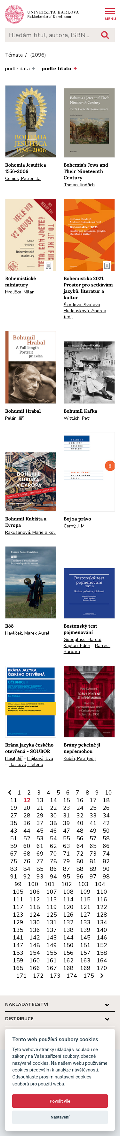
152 (102, 945)
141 (18, 937)
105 (18, 892)
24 (80, 808)
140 (102, 930)
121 (85, 907)
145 (85, 937)
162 (68, 960)
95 (66, 876)
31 (66, 815)
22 (53, 808)
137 (51, 930)
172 (38, 976)
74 (106, 853)
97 (93, 876)
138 (68, 930)
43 (13, 831)
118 (34, 907)
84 (26, 869)
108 (68, 892)
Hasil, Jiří (13, 758)
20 (26, 808)
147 (18, 945)
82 (106, 861)
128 (102, 915)
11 (13, 800)
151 (85, 945)
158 (102, 953)
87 (66, 869)
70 (53, 853)
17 (93, 800)
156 (68, 953)
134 (102, 922)
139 (85, 930)
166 (34, 968)
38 (53, 823)
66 (106, 846)
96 (80, 876)
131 (51, 922)
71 (66, 853)
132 (68, 922)
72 (80, 853)
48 (80, 831)
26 (106, 808)
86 (53, 869)
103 (83, 884)
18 (106, 800)
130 (34, 922)
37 (40, 823)
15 (66, 800)
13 (40, 800)
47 (66, 831)
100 (33, 884)
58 (106, 838)
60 (26, 846)
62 (53, 846)
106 (34, 892)
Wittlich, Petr (77, 418)
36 (26, 823)
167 (51, 968)
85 (40, 869)
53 (40, 838)
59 (13, 846)
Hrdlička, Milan (20, 292)
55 (66, 838)
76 (26, 861)
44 (26, 831)
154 (34, 953)
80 (80, 861)
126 (68, 915)
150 (68, 945)
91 (13, 876)
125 (51, 915)
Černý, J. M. (74, 526)
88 (80, 869)
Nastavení (60, 1117)
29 (40, 815)
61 (40, 846)
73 (93, 853)
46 (53, 831)
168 (68, 968)
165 (18, 968)
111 (18, 899)
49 (93, 831)
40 (80, 823)
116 (102, 899)
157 (85, 953)
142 (34, 937)
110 (102, 892)
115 (85, 899)
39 (66, 823)
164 (102, 960)
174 (72, 976)
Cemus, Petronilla (23, 179)
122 (102, 907)
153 (18, 953)
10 (108, 792)
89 (93, 869)
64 (80, 846)
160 (34, 960)
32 (80, 815)
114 (68, 899)
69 (40, 853)
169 (85, 968)
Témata (14, 55)
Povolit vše (60, 1101)
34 (106, 815)
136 (34, 930)
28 (26, 815)
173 (55, 976)
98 (106, 876)
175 (89, 976)
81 (93, 861)
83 (13, 869)
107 (51, 892)
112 (34, 899)
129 (18, 922)
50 (106, 831)
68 (26, 853)
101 (49, 884)
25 (93, 808)
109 (85, 892)
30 (53, 815)
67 (13, 853)
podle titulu (59, 68)
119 (51, 907)
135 (18, 930)
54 (53, 838)
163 (85, 960)
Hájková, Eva (40, 758)
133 (85, 922)
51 (13, 838)
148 (34, 945)
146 (102, 937)
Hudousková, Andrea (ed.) (85, 314)
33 (93, 815)
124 (34, 915)
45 (40, 831)
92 (26, 876)
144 (68, 937)
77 (40, 861)
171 (21, 976)
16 (80, 800)
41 (93, 823)
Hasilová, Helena (26, 764)
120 (68, 907)
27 (13, 815)
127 (85, 915)
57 (93, 838)
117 (18, 907)
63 (66, 846)
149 (51, 945)
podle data (20, 68)
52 (26, 838)
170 (102, 968)
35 (13, 823)
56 (80, 838)
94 (53, 876)
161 (51, 960)
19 (13, 808)
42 (106, 823)
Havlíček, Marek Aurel (27, 633)
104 (100, 884)
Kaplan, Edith (77, 646)
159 (18, 960)
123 (18, 915)
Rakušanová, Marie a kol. (30, 532)
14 (53, 800)
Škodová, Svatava (82, 305)
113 (51, 899)
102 (66, 884)
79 (66, 861)
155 (51, 953)
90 (106, 869)
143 (51, 937)
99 (18, 884)
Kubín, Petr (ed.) (80, 758)
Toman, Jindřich (79, 185)
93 (40, 876)
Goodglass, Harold (82, 640)
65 (93, 846)
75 (13, 861)
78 (53, 861)
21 (40, 808)
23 (66, 808)
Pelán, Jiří (14, 418)
